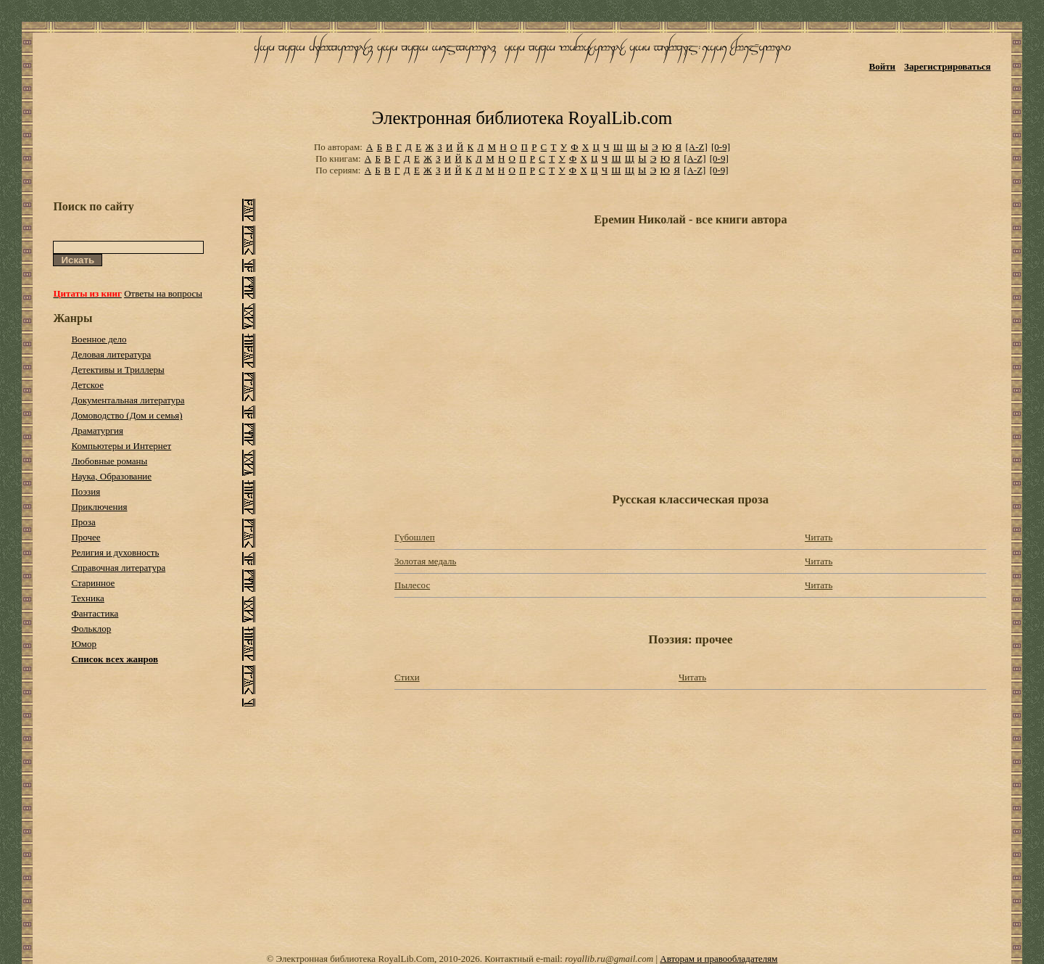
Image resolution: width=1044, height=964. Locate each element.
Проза (83, 521)
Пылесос (412, 585)
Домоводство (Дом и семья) (126, 415)
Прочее (85, 537)
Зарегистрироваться (947, 66)
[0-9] (720, 146)
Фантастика (94, 613)
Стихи (407, 677)
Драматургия (97, 430)
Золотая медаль (425, 561)
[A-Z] (696, 146)
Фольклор (91, 628)
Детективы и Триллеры (117, 369)
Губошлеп (414, 537)
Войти (882, 66)
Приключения (99, 506)
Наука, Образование (111, 476)
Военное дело (98, 339)
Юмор (83, 643)
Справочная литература (118, 567)
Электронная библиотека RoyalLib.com (522, 118)
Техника (87, 598)
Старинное (93, 582)
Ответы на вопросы (163, 293)
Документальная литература (127, 400)
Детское (87, 384)
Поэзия (85, 491)
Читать (818, 537)
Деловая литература (111, 354)
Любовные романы (109, 461)
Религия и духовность (115, 552)
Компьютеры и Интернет (121, 445)
